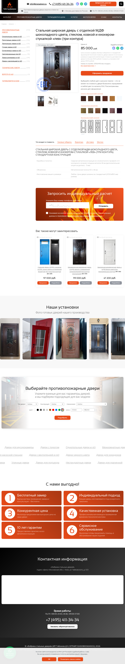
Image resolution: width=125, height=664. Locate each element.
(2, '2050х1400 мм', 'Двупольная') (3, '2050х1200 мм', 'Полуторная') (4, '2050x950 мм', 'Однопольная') (57, 404)
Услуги (74, 17)
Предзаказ (43, 283)
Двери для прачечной (110, 462)
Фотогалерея (89, 17)
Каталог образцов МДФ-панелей (92, 93)
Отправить (103, 206)
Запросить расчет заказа (103, 4)
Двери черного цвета (78, 455)
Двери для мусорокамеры (19, 447)
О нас (104, 17)
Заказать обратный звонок (62, 627)
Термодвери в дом (56, 17)
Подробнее (56, 283)
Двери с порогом (49, 447)
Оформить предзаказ (102, 73)
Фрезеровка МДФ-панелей (90, 118)
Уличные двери (20, 462)
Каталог (7, 17)
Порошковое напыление (89, 105)
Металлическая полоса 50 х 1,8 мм (84, 170)
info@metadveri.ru (37, 4)
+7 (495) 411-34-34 (61, 3)
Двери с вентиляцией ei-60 (44, 455)
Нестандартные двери (78, 462)
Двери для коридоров (108, 455)
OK (49, 659)
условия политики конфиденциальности (84, 216)
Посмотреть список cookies (70, 659)
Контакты (117, 17)
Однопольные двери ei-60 (81, 447)
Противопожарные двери (29, 17)
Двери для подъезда (47, 462)
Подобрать (62, 418)
